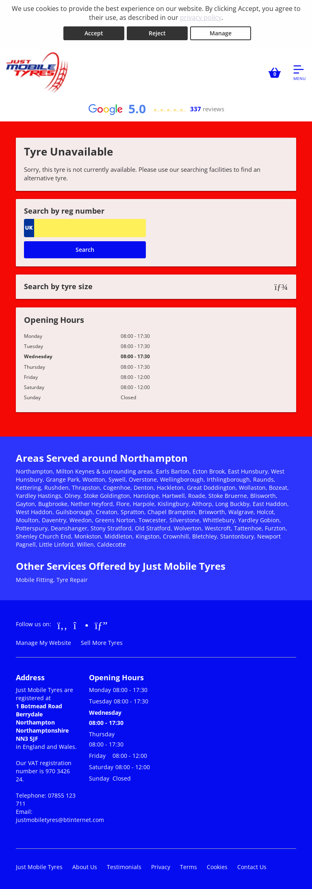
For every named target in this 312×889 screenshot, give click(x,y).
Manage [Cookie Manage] (221, 33)
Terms (188, 866)
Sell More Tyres (102, 642)
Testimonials (124, 866)
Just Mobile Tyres (39, 866)
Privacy (160, 866)
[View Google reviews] (156, 109)
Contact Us (251, 866)
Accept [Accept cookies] (93, 33)
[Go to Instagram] (81, 624)
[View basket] (274, 72)
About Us (84, 866)
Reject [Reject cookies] (157, 33)
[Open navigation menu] (299, 72)
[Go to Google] (101, 624)
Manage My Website (43, 642)
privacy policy (200, 17)
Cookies (217, 866)
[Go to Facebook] (62, 624)
